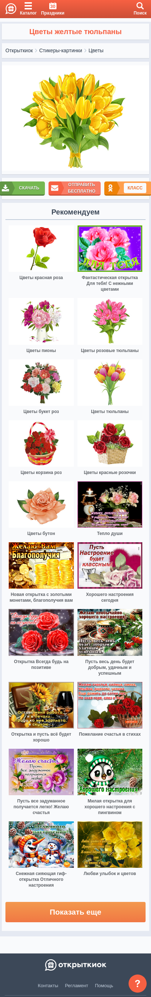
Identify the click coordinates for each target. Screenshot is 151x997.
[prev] (9, 118)
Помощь (104, 985)
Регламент (76, 985)
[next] (142, 118)
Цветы (95, 50)
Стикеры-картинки (60, 50)
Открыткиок (19, 50)
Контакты (48, 985)
